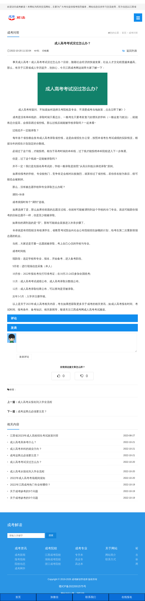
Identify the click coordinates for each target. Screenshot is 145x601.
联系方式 (110, 559)
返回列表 (131, 50)
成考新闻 (20, 554)
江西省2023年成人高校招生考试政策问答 (34, 435)
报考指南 (20, 559)
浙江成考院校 (53, 564)
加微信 (54, 597)
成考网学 (20, 568)
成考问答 (133, 33)
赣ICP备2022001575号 (72, 586)
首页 (124, 33)
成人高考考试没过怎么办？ (26, 461)
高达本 (79, 564)
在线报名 (127, 597)
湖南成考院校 (53, 559)
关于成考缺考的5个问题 (24, 491)
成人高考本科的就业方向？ (26, 448)
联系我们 (90, 597)
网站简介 (110, 554)
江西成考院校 (53, 554)
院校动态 (20, 564)
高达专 (79, 559)
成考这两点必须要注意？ (27, 411)
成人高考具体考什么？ (23, 442)
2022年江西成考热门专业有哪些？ (30, 484)
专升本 (79, 554)
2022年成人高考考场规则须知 (27, 478)
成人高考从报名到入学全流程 (29, 401)
